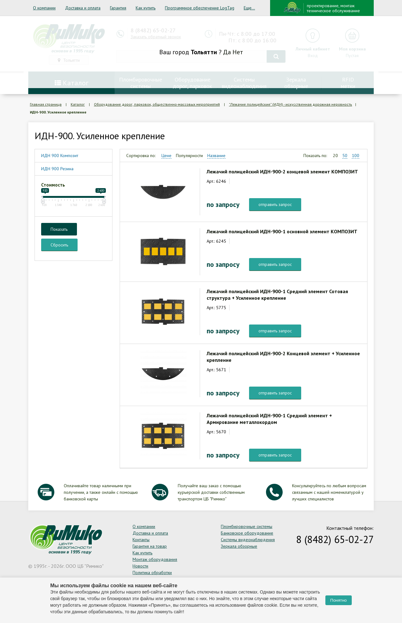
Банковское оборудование (247, 533)
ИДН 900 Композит (59, 155)
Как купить (145, 8)
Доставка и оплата (82, 8)
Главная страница (46, 104)
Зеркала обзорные (239, 546)
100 (355, 155)
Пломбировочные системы (246, 526)
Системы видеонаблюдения (248, 539)
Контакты (141, 539)
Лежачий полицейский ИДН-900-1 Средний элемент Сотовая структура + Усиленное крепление (277, 294)
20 (335, 155)
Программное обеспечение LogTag (199, 8)
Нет (237, 52)
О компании (44, 8)
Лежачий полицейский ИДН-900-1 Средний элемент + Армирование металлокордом (269, 418)
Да (227, 52)
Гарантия (118, 8)
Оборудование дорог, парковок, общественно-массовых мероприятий (157, 104)
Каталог (78, 104)
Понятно (338, 600)
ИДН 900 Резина (57, 169)
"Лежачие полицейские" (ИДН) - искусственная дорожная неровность (290, 104)
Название (216, 155)
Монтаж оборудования (155, 559)
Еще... (249, 8)
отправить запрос (275, 204)
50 (344, 155)
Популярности (189, 155)
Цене (166, 155)
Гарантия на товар (150, 546)
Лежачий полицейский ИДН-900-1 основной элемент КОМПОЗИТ (282, 231)
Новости (140, 566)
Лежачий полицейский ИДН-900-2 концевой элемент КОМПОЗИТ (282, 171)
